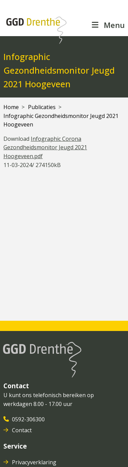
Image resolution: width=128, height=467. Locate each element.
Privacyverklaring (35, 462)
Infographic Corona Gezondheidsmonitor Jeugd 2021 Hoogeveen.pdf (45, 147)
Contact (22, 430)
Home (11, 107)
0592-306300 (29, 419)
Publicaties (42, 107)
